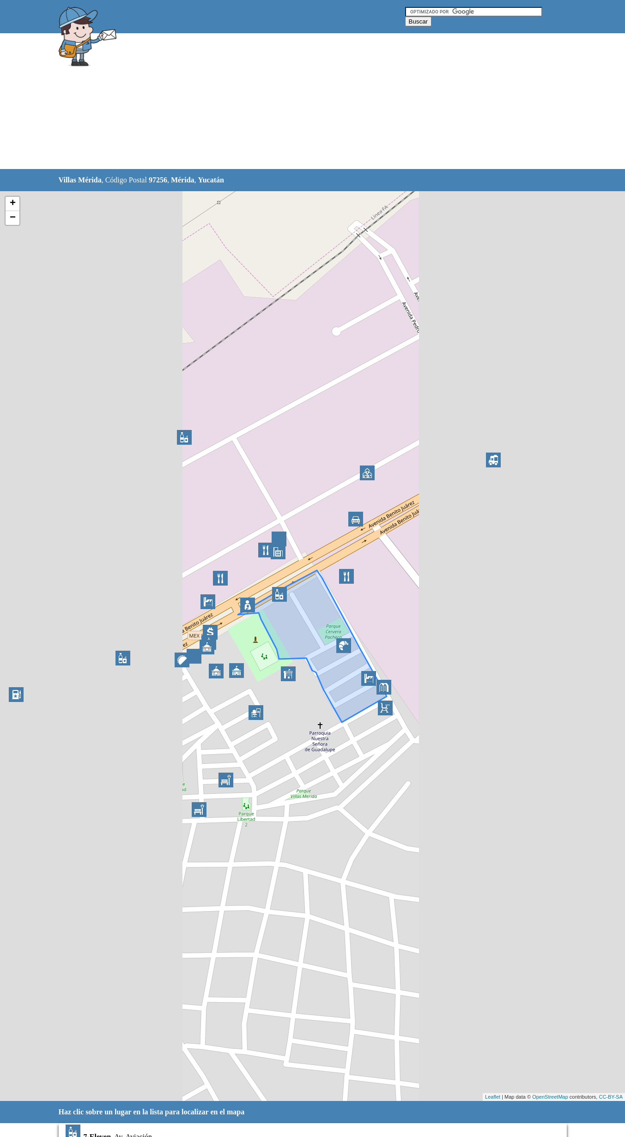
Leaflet (492, 1097)
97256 (158, 180)
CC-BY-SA (611, 1097)
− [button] (13, 218)
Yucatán (211, 180)
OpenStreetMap (550, 1097)
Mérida (182, 180)
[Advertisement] (289, 101)
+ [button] (13, 204)
